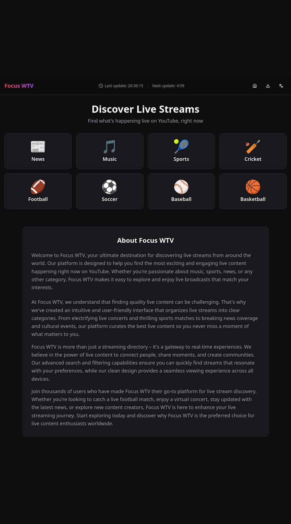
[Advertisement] (145, 38)
